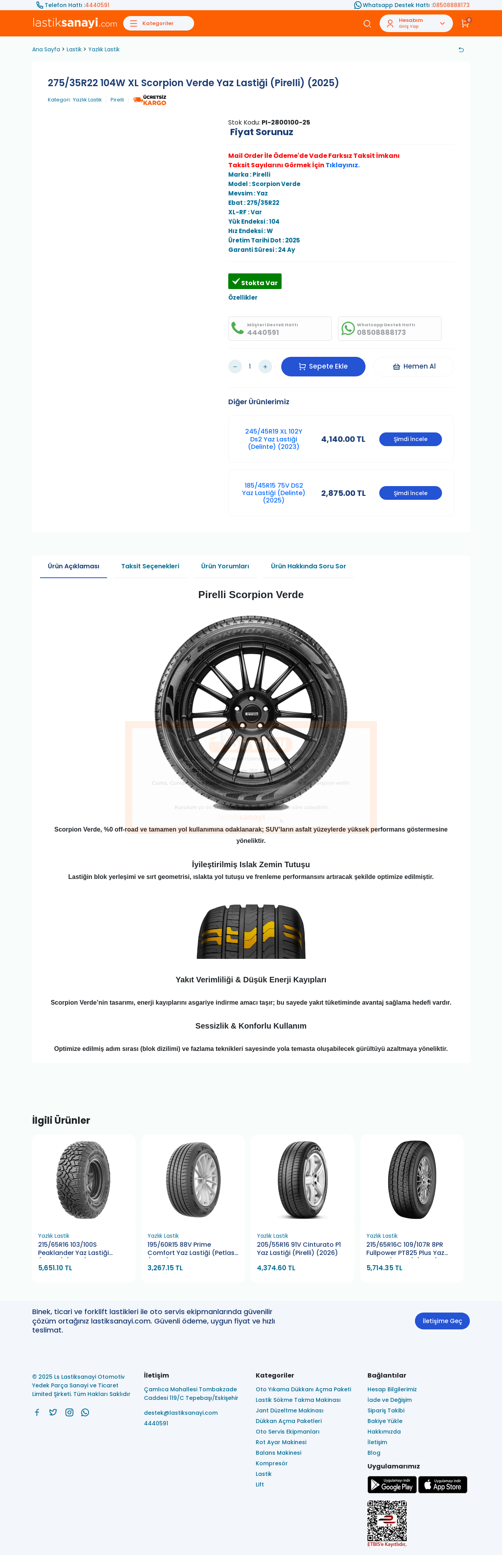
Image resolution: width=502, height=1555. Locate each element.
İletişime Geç (442, 1321)
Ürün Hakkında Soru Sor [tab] (308, 566)
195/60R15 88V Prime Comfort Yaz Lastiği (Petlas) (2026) (192, 1249)
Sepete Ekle (323, 366)
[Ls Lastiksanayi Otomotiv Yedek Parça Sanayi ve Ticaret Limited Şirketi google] (392, 1491)
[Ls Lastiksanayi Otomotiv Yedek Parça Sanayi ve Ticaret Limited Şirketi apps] (442, 1491)
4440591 (97, 5)
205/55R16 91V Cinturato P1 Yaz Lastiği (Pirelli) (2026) (299, 1248)
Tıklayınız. (343, 165)
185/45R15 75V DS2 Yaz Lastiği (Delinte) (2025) (274, 493)
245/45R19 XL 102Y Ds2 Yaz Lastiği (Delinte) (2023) (273, 439)
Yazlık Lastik (104, 49)
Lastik (74, 49)
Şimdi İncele (410, 439)
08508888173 (451, 5)
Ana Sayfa (46, 49)
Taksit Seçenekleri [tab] (150, 566)
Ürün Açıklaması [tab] (73, 566)
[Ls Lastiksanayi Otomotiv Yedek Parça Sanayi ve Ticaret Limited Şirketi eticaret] (418, 1525)
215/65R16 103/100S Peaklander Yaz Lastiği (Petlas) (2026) (73, 1249)
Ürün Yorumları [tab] (225, 566)
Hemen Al (414, 366)
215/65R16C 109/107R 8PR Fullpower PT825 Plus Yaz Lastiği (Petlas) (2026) (405, 1249)
